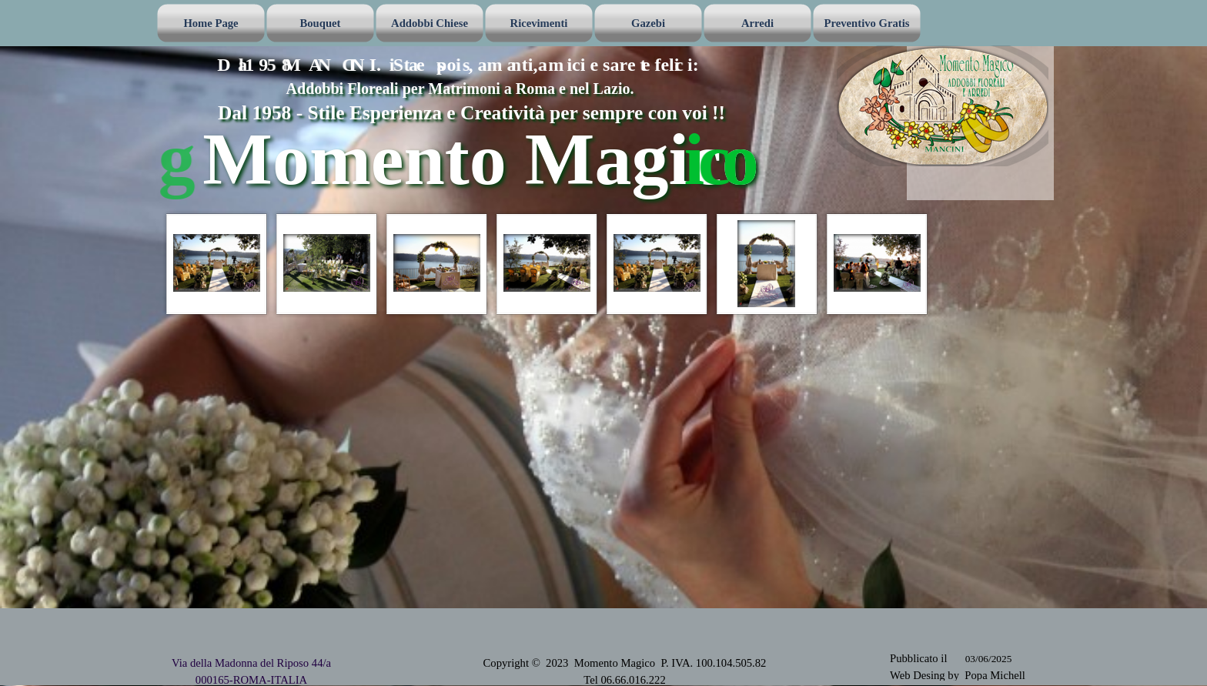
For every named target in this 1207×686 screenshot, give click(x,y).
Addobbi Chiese (429, 23)
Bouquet (320, 23)
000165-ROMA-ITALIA (251, 680)
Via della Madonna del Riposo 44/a (251, 663)
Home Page (210, 23)
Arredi (757, 23)
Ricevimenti (539, 23)
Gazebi (648, 23)
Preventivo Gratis (867, 23)
